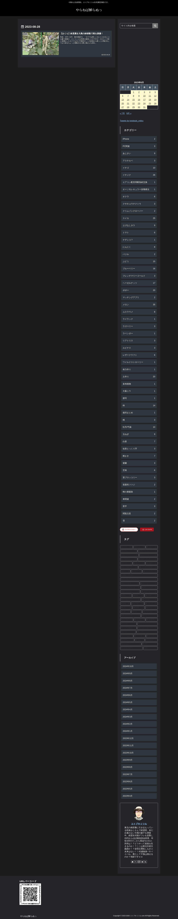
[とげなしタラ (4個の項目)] (130, 644)
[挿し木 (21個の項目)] (139, 563)
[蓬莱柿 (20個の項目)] (152, 563)
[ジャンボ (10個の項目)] (151, 603)
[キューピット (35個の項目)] (148, 551)
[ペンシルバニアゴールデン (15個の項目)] (139, 579)
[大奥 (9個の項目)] (125, 612)
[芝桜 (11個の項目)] (125, 603)
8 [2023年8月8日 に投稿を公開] (133, 96)
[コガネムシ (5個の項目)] (127, 640)
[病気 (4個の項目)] (150, 644)
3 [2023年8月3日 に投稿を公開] (144, 92)
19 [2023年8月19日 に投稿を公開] (155, 100)
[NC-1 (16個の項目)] (125, 571)
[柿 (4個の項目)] (150, 648)
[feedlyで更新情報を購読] (142, 861)
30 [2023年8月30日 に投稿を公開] (139, 107)
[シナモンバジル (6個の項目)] (147, 632)
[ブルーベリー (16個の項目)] (150, 571)
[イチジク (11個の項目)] (149, 599)
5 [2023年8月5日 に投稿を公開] (155, 92)
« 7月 (122, 113)
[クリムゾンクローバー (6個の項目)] (147, 628)
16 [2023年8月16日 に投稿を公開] (139, 100)
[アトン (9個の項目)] (151, 608)
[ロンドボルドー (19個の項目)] (129, 567)
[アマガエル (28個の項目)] (128, 559)
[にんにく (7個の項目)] (128, 624)
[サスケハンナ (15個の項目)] (129, 583)
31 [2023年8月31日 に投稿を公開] (144, 107)
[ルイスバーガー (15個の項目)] (130, 591)
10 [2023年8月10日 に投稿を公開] (144, 96)
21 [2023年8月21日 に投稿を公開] (128, 103)
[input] (139, 25)
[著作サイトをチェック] (132, 861)
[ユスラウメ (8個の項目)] (126, 620)
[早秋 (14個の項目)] (126, 595)
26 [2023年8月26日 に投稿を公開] (155, 103)
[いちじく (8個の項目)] (149, 616)
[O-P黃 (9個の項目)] (138, 608)
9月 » (128, 113)
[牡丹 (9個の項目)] (136, 612)
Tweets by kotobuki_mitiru (131, 121)
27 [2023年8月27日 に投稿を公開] (122, 107)
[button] (155, 25)
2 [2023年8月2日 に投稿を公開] (139, 92)
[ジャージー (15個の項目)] (149, 583)
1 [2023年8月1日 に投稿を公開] (133, 92)
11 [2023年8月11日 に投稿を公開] (150, 96)
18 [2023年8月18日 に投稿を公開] (150, 100)
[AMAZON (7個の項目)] (152, 620)
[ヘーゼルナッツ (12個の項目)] (130, 599)
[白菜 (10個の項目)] (126, 608)
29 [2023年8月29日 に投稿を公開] (133, 107)
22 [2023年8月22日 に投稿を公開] (133, 103)
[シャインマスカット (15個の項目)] (130, 587)
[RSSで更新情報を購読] (145, 861)
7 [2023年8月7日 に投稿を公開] (128, 96)
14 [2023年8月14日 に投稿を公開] (128, 100)
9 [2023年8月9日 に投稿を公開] (139, 96)
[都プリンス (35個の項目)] (129, 555)
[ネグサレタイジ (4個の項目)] (131, 648)
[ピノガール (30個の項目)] (148, 555)
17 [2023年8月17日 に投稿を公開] (144, 100)
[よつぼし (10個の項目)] (137, 603)
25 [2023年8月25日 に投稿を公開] (150, 103)
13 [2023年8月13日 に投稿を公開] (122, 100)
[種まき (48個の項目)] (139, 547)
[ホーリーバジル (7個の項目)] (147, 624)
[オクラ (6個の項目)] (128, 632)
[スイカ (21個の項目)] (126, 563)
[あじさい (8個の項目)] (139, 620)
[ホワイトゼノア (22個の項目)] (148, 559)
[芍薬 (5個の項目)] (140, 640)
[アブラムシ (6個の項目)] (126, 636)
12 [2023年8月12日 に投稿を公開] (155, 96)
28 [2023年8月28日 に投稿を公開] (128, 107)
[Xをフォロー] (135, 861)
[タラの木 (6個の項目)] (152, 636)
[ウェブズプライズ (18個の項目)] (148, 567)
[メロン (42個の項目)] (152, 547)
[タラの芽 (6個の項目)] (140, 636)
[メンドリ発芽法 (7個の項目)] (128, 628)
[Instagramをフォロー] (138, 861)
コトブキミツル (139, 824)
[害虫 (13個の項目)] (138, 595)
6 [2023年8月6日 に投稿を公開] (122, 96)
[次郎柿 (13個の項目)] (151, 595)
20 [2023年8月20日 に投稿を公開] (122, 103)
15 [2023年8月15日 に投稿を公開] (133, 100)
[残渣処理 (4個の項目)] (151, 640)
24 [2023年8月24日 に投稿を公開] (144, 103)
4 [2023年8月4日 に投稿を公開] (149, 92)
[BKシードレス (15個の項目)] (149, 587)
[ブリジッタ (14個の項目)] (149, 591)
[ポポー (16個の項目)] (136, 571)
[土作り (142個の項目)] (126, 547)
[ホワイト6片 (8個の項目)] (150, 612)
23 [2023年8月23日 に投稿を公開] (139, 103)
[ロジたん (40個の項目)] (128, 551)
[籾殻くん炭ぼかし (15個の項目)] (139, 575)
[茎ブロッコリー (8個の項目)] (130, 616)
